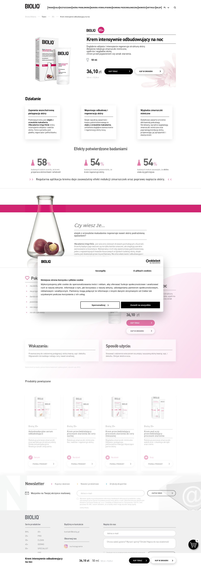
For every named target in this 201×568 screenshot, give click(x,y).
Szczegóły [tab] (100, 271)
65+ (39, 531)
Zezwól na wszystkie (140, 305)
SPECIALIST (43, 548)
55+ (26, 548)
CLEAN (41, 540)
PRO (39, 536)
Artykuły (151, 8)
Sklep (158, 8)
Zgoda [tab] (58, 271)
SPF (39, 552)
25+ (26, 536)
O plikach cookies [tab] (142, 271)
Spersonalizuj (100, 305)
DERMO (41, 544)
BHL (27, 531)
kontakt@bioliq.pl (71, 531)
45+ (26, 544)
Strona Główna (30, 17)
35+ (53, 17)
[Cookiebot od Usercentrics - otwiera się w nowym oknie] (148, 262)
